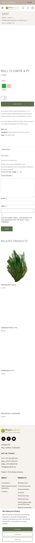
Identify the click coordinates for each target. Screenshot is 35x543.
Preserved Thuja (8, 284)
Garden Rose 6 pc (9, 327)
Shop (10, 18)
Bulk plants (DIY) (10, 134)
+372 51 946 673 (11, 460)
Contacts (4, 490)
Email (4, 205)
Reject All (17, 539)
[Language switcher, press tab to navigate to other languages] (30, 2)
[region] (17, 525)
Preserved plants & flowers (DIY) (14, 20)
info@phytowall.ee (8, 466)
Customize (17, 534)
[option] (4, 85)
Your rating (7, 171)
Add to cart (17, 103)
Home (4, 18)
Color (3, 80)
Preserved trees (23, 498)
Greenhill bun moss (24, 485)
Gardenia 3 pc (7, 370)
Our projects (5, 482)
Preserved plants (23, 488)
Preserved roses (23, 495)
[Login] (28, 8)
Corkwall (21, 492)
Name (4, 198)
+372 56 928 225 (11, 457)
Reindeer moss (23, 482)
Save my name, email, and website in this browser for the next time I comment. (16, 219)
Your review (7, 175)
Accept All (17, 529)
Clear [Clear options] (4, 89)
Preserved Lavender (10, 413)
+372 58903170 (11, 463)
